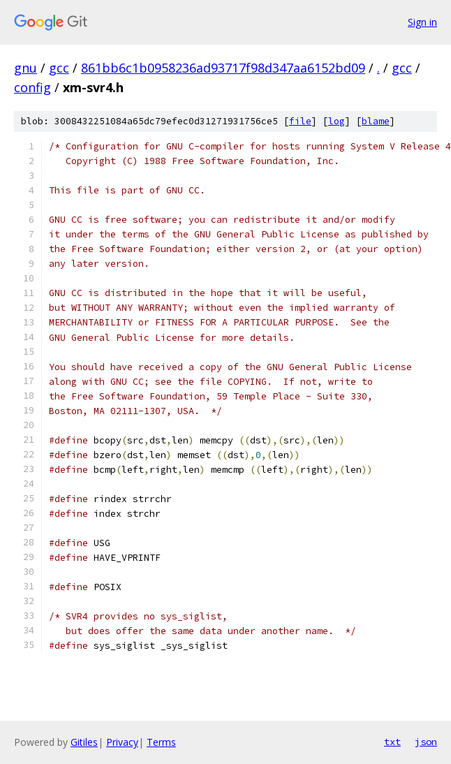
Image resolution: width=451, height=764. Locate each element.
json (426, 741)
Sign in (422, 22)
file (300, 121)
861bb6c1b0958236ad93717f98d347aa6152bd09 (223, 67)
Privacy (122, 742)
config (32, 87)
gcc (59, 67)
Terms (161, 742)
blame (376, 121)
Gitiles (84, 742)
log (336, 121)
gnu (25, 67)
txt (392, 741)
